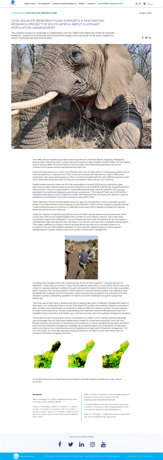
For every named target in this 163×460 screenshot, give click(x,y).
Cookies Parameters (63, 456)
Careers (90, 4)
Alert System (49, 456)
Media (81, 4)
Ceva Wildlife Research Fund (110, 4)
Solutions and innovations (64, 4)
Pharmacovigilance (112, 456)
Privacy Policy (77, 456)
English (139, 3)
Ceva (140, 456)
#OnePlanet (17, 13)
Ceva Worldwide (150, 3)
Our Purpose (43, 4)
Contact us (99, 456)
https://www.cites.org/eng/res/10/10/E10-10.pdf (99, 399)
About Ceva (29, 4)
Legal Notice (89, 456)
